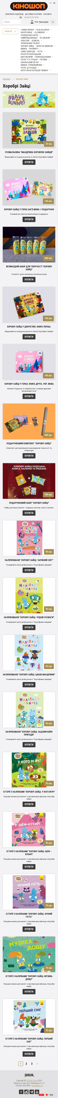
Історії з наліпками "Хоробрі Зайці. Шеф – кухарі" (29, 853)
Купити (29, 162)
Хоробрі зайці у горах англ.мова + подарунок (29, 209)
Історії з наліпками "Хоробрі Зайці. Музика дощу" (29, 978)
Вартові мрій (27, 57)
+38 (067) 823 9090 (31, 17)
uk (50, 3)
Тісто (40, 51)
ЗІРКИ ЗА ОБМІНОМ (44, 46)
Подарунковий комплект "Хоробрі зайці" (29, 443)
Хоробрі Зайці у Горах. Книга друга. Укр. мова (29, 384)
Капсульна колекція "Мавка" (34, 70)
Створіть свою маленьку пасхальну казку (29, 274)
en (54, 3)
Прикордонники (43, 57)
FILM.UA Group (42, 30)
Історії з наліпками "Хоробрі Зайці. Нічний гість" (29, 915)
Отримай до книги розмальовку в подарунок (29, 214)
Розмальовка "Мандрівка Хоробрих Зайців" (29, 152)
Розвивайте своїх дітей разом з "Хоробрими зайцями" (29, 565)
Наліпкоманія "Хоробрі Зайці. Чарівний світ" (29, 560)
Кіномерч (33, 48)
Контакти (47, 14)
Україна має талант (30, 43)
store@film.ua (37, 1085)
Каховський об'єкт (30, 62)
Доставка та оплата (33, 14)
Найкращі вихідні (29, 38)
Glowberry (40, 32)
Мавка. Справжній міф (31, 65)
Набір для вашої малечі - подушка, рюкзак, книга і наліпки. (29, 508)
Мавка (24, 48)
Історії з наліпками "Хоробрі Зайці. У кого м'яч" (29, 791)
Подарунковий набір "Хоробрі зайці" (29, 503)
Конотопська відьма (31, 54)
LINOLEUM (25, 40)
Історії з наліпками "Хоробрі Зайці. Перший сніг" (29, 1040)
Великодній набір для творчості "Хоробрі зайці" (29, 268)
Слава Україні (27, 30)
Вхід (36, 22)
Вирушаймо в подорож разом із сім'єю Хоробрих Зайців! (29, 157)
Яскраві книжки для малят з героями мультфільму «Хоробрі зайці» (29, 797)
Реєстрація (43, 22)
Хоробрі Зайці (27, 46)
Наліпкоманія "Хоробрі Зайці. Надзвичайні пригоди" (29, 733)
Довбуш (35, 40)
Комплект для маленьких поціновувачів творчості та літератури (29, 449)
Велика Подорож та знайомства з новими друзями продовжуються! (29, 390)
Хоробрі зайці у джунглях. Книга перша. (29, 326)
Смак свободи (28, 51)
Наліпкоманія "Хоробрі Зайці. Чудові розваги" (29, 617)
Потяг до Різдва (28, 68)
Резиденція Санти (29, 35)
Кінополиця (26, 32)
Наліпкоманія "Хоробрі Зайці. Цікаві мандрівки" (29, 674)
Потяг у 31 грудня (29, 59)
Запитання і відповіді (14, 14)
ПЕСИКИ (43, 59)
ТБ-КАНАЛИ (45, 38)
